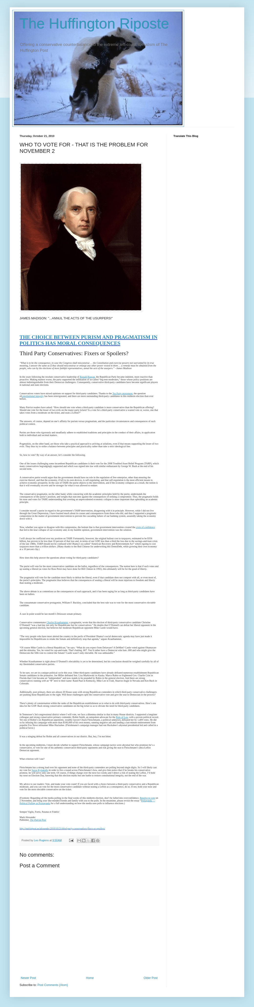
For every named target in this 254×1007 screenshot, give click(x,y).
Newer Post (28, 978)
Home (90, 978)
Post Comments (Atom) (52, 985)
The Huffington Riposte (94, 23)
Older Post (151, 978)
